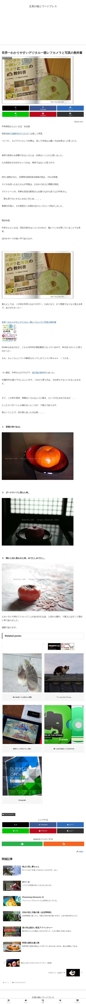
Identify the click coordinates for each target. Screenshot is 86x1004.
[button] (70, 114)
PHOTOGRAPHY (8, 814)
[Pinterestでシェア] (43, 114)
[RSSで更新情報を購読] (63, 844)
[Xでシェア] (15, 108)
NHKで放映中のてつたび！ (18, 133)
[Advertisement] (43, 28)
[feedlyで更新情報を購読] (22, 844)
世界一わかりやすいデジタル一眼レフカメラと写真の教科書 (29, 322)
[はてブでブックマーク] (70, 108)
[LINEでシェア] (15, 114)
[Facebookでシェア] (43, 108)
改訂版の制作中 (39, 372)
